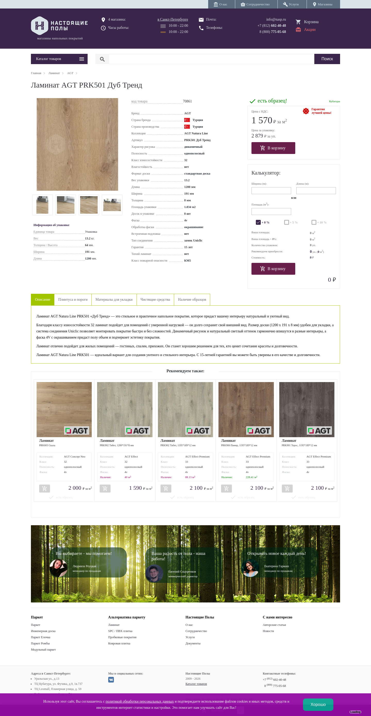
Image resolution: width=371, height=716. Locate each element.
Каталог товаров (196, 684)
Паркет (35, 625)
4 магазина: (117, 19)
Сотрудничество (196, 631)
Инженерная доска (43, 631)
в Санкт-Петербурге (172, 19)
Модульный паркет (43, 649)
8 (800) (272, 32)
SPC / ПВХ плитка (120, 631)
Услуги (190, 637)
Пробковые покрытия (122, 637)
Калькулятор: (266, 173)
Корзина (311, 22)
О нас (189, 625)
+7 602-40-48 (274, 680)
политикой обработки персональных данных (140, 701)
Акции (310, 29)
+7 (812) (271, 26)
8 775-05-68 (275, 686)
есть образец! (272, 100)
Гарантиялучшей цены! (321, 111)
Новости (268, 631)
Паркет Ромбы (40, 643)
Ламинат (114, 625)
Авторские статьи (274, 625)
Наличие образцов (192, 299)
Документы (192, 643)
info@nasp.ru (276, 19)
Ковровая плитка (119, 643)
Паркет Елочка (40, 637)
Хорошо (318, 704)
